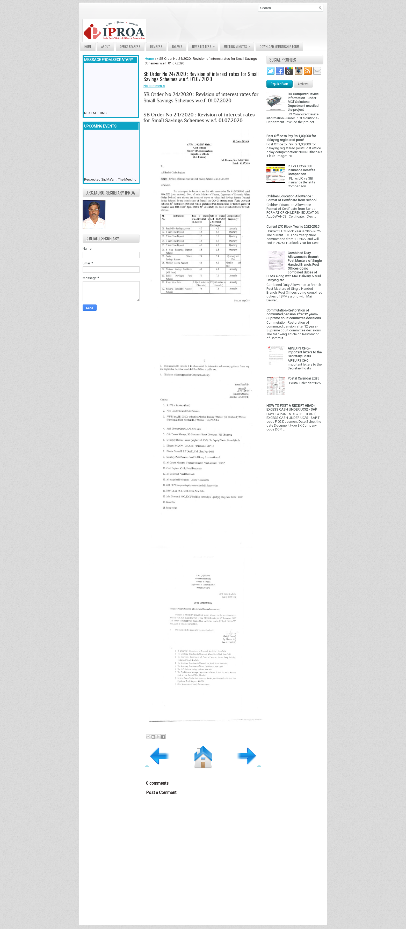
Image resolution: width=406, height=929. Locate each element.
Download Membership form (279, 46)
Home (87, 46)
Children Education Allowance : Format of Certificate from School (291, 198)
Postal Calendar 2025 (303, 378)
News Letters (205, 45)
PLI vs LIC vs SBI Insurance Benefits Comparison (301, 170)
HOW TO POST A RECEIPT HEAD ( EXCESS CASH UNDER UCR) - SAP (291, 407)
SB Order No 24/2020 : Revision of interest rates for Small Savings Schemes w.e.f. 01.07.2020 (200, 76)
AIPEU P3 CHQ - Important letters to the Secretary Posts (305, 352)
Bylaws (177, 46)
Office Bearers (130, 46)
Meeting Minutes (239, 45)
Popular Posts (279, 83)
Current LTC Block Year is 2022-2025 (292, 226)
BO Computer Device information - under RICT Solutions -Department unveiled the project (303, 102)
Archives (303, 83)
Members (156, 46)
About (105, 46)
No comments (154, 86)
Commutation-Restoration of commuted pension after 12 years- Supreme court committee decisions (293, 314)
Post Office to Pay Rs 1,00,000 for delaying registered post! (291, 138)
